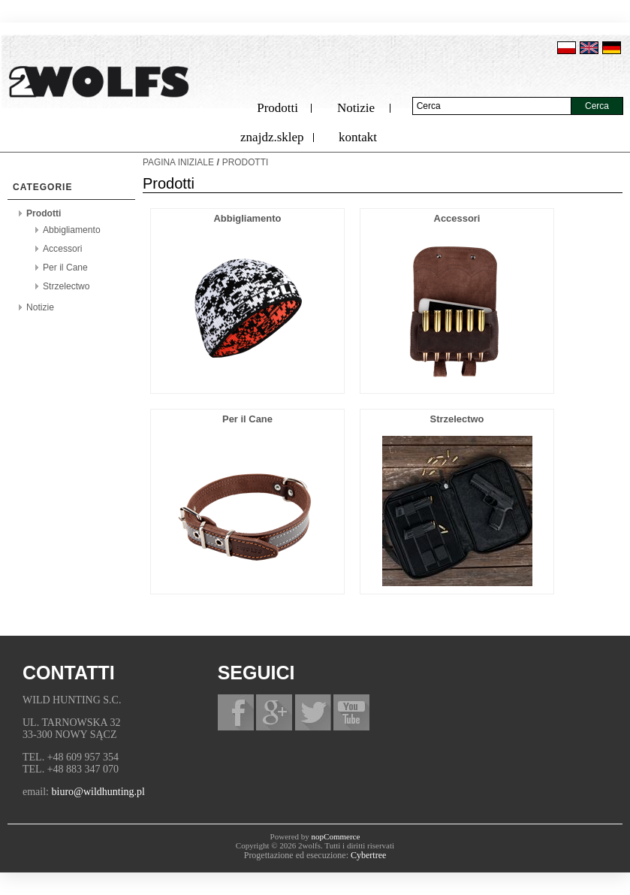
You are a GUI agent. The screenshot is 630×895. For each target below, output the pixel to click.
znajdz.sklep (272, 137)
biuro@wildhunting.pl (99, 791)
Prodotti (277, 108)
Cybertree (368, 855)
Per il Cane (65, 267)
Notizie (356, 108)
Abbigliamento (72, 230)
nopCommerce (336, 836)
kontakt (358, 137)
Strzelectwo (66, 286)
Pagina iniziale (178, 162)
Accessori (62, 248)
